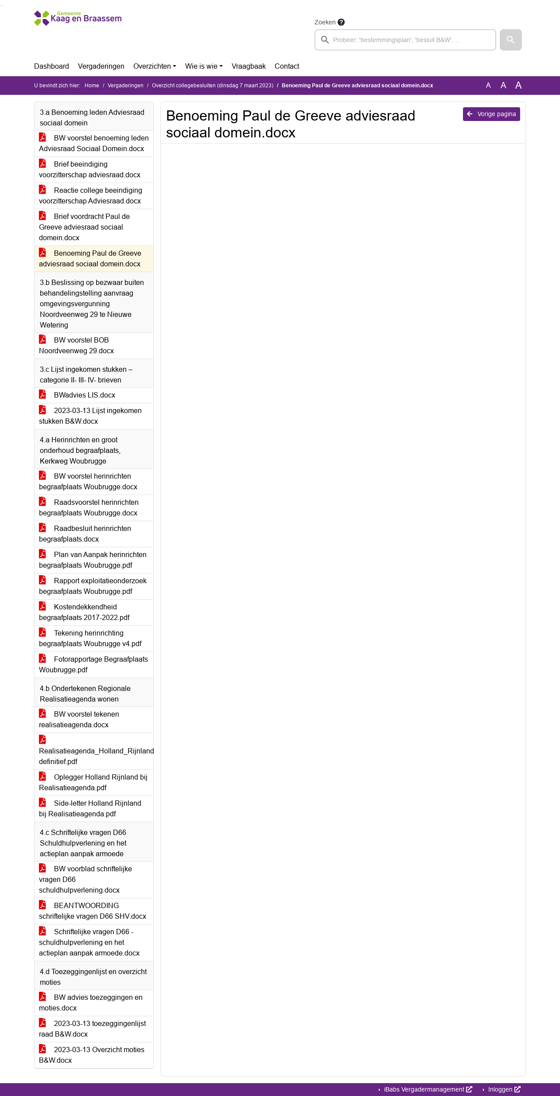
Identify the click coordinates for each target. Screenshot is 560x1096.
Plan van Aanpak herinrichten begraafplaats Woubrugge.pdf (93, 560)
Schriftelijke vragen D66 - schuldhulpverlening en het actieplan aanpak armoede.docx (89, 942)
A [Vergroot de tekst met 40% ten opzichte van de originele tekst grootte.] (518, 85)
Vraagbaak (249, 66)
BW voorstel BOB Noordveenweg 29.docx (76, 345)
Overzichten (152, 66)
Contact (287, 66)
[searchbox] (405, 40)
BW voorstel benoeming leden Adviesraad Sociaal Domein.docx (94, 143)
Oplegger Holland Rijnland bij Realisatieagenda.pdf (93, 782)
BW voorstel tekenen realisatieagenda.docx (79, 719)
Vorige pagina (491, 113)
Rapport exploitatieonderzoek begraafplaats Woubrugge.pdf (93, 586)
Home (92, 85)
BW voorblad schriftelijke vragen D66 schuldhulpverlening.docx (85, 879)
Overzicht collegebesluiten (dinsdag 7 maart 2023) (212, 85)
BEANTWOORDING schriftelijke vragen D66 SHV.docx (92, 911)
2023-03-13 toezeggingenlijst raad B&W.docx (92, 1029)
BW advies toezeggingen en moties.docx (91, 1003)
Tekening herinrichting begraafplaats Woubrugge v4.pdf (90, 638)
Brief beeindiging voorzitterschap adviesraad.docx (89, 169)
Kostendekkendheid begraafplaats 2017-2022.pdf (84, 612)
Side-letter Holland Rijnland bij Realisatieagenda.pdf (90, 809)
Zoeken (325, 22)
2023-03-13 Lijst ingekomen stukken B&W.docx (90, 416)
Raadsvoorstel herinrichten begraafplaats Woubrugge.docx (89, 508)
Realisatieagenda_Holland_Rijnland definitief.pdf (96, 751)
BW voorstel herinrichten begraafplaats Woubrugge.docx (88, 481)
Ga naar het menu (2, 5)
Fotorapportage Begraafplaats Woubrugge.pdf (93, 664)
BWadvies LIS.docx (77, 395)
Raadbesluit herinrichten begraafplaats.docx (85, 534)
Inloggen (503, 1089)
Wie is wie (201, 66)
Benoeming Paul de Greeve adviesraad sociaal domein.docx (90, 259)
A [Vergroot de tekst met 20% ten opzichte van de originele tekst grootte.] (503, 85)
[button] (511, 40)
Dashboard (51, 66)
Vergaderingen (101, 66)
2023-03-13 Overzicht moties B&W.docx (91, 1055)
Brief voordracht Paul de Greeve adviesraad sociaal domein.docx (84, 227)
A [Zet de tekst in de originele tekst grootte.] (488, 85)
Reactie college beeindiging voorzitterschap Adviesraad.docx (90, 196)
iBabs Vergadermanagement (427, 1089)
